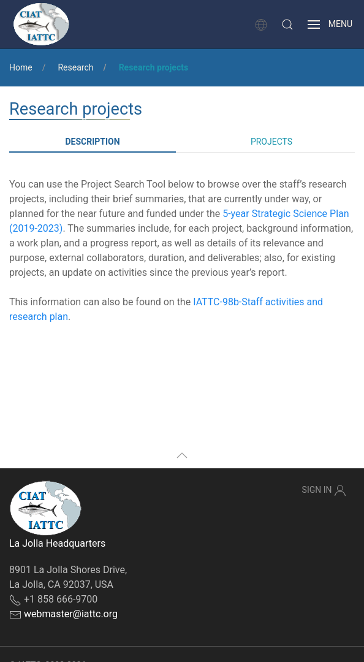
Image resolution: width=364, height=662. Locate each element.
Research (75, 67)
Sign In (324, 490)
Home (20, 67)
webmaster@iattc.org (71, 614)
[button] (287, 24)
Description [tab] (92, 141)
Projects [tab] (271, 141)
